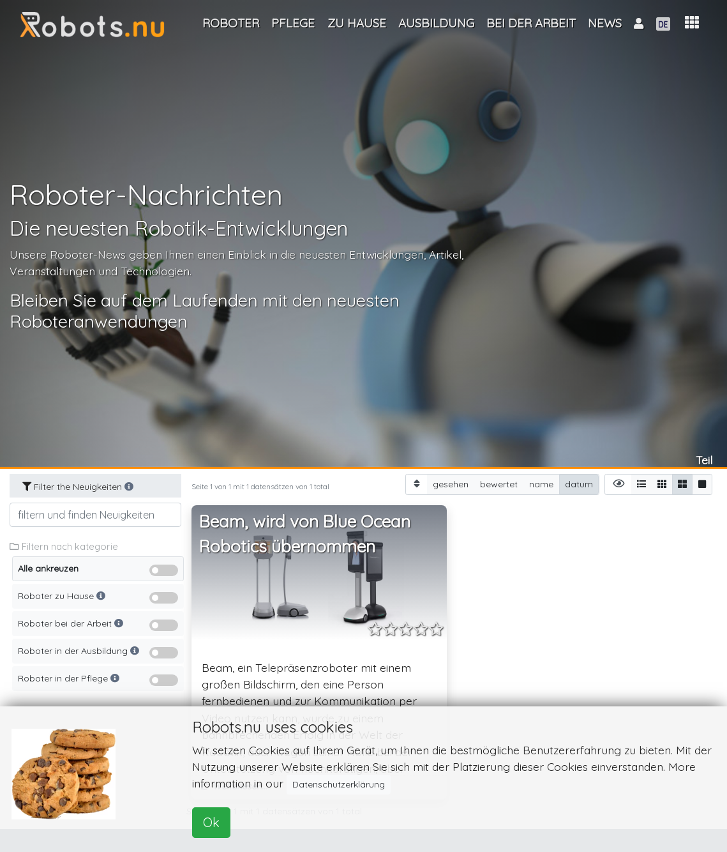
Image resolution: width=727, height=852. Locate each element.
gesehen (450, 484)
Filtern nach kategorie (64, 546)
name (541, 484)
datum (579, 484)
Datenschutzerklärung (338, 784)
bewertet (499, 484)
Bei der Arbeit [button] (531, 23)
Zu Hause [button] (356, 23)
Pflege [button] (293, 23)
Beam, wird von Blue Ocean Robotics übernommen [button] (304, 534)
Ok (211, 822)
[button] (692, 23)
